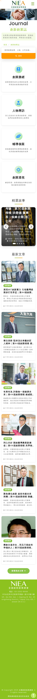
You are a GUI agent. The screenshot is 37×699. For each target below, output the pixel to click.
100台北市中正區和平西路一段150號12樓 (18, 594)
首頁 (5, 45)
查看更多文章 (18, 571)
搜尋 (18, 56)
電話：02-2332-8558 (18, 591)
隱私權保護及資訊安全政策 (18, 696)
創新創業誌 (15, 45)
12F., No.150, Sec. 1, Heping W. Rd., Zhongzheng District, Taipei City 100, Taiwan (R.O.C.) (18, 599)
